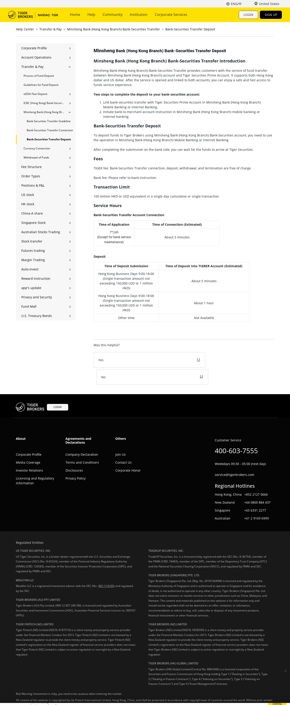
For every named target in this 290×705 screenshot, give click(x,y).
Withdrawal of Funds (36, 157)
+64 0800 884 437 (257, 485)
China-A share (32, 213)
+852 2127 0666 (256, 477)
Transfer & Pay (50, 29)
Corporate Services (171, 14)
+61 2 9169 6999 (256, 501)
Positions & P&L (33, 185)
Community (113, 14)
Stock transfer (31, 241)
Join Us (120, 437)
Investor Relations (29, 453)
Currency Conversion (37, 148)
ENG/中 (236, 4)
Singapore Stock (33, 222)
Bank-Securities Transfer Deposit (190, 29)
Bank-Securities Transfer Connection (50, 130)
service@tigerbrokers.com (234, 457)
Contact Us (123, 445)
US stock (27, 195)
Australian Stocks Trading (40, 232)
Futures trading (33, 250)
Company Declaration (81, 437)
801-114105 (106, 569)
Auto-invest (30, 269)
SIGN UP (271, 14)
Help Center (25, 29)
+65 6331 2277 (255, 493)
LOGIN (248, 14)
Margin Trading (33, 260)
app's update (31, 288)
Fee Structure (31, 167)
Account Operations (36, 57)
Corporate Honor (128, 453)
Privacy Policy (75, 461)
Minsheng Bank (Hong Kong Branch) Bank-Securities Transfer (113, 29)
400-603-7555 (236, 433)
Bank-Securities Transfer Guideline (49, 121)
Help (91, 14)
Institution (138, 14)
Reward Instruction (35, 278)
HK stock (27, 204)
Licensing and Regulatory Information (35, 463)
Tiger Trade (33, 15)
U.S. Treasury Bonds (36, 316)
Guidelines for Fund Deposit (41, 85)
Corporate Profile (34, 48)
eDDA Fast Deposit (35, 94)
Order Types (30, 176)
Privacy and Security (36, 297)
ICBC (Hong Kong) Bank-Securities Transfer (44, 103)
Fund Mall (28, 306)
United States (269, 4)
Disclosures (74, 453)
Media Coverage (28, 445)
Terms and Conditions (82, 445)
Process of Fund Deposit (39, 76)
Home (75, 14)
